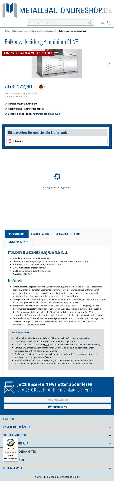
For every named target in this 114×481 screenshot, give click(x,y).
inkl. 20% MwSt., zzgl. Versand (21, 93)
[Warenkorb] (109, 22)
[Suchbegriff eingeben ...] (57, 22)
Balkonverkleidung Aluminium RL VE (72, 31)
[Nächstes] (109, 63)
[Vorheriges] (4, 63)
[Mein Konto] (102, 22)
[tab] (16, 234)
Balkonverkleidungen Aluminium (42, 31)
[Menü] (6, 22)
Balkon (7, 31)
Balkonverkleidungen (20, 31)
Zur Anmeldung (57, 406)
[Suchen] (90, 22)
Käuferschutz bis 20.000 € (46, 113)
